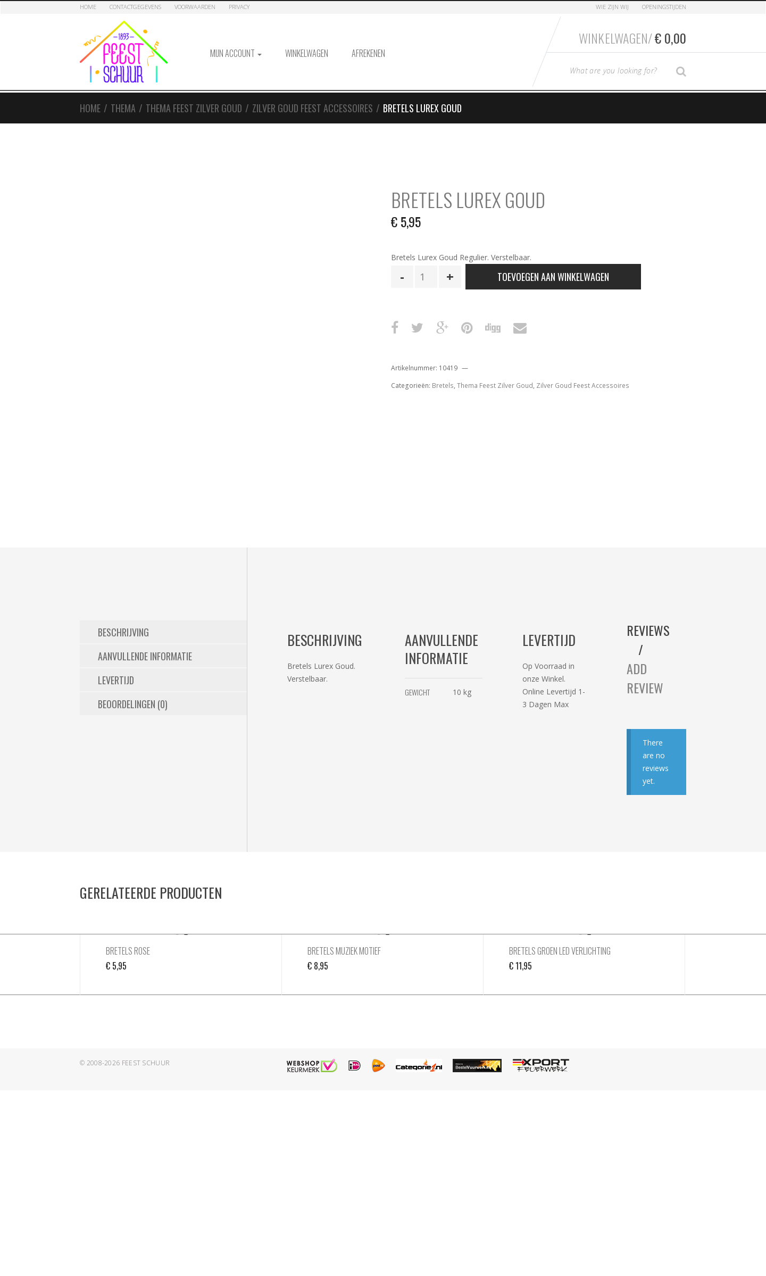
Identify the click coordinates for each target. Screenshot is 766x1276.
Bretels (443, 385)
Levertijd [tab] (116, 680)
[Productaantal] (426, 277)
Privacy (239, 7)
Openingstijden (664, 7)
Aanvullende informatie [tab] (145, 656)
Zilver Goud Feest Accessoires (312, 108)
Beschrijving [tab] (123, 632)
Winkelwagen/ (632, 37)
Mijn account (236, 53)
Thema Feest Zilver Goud (194, 108)
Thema (123, 108)
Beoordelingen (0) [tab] (133, 704)
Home (88, 7)
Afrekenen (368, 53)
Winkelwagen (306, 53)
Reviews (648, 630)
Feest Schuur (146, 1062)
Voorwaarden (194, 7)
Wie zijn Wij (612, 7)
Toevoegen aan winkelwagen (553, 277)
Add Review (645, 678)
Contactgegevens (135, 7)
